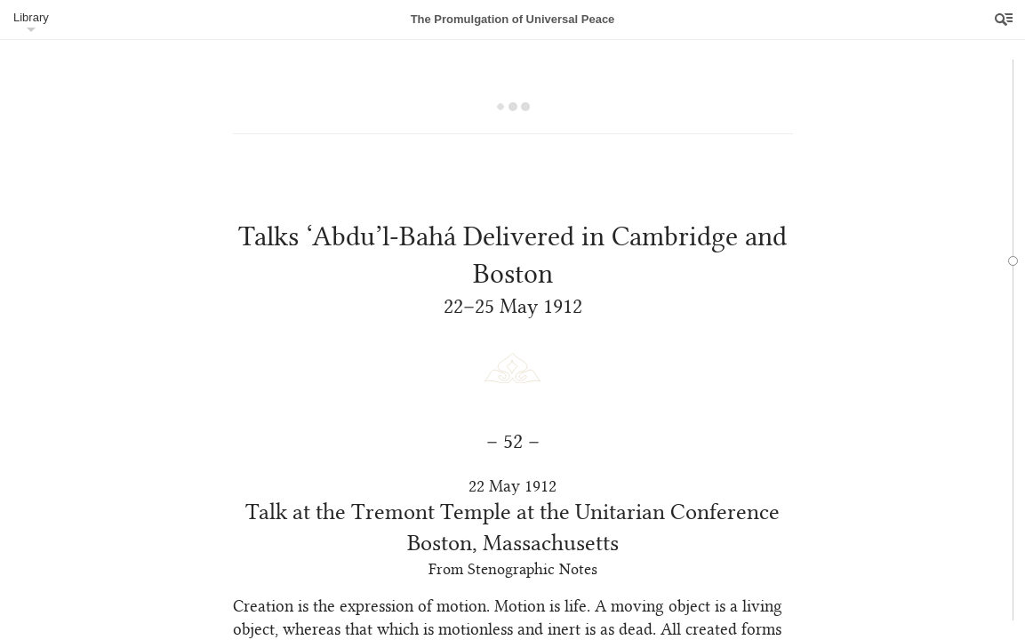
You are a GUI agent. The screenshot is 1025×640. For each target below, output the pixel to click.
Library (31, 17)
